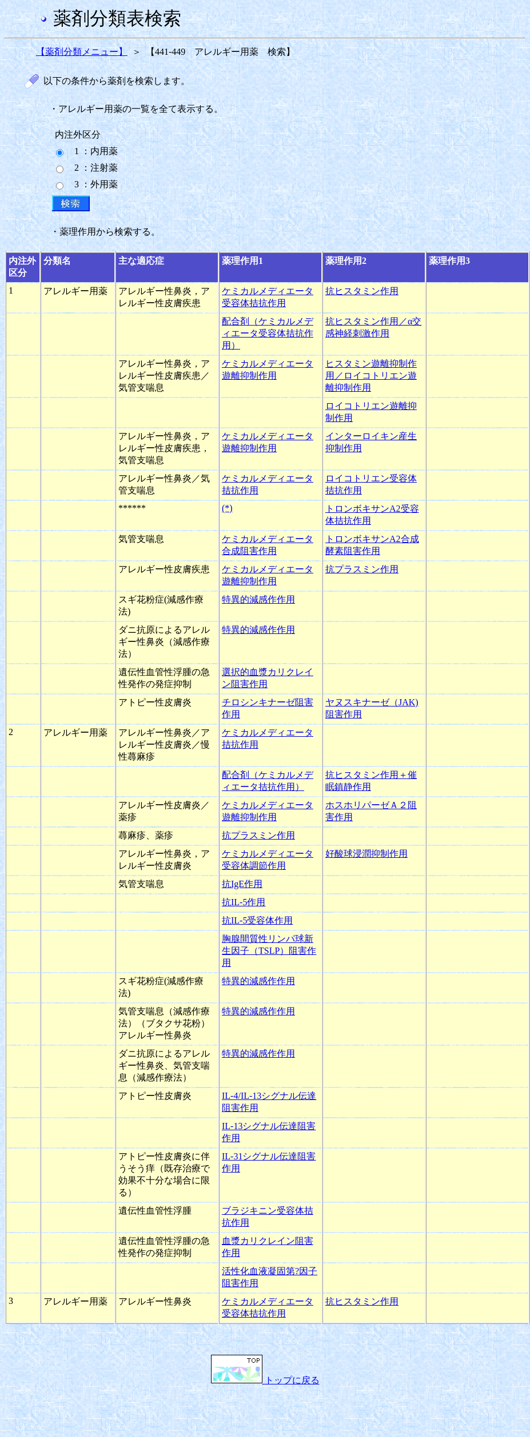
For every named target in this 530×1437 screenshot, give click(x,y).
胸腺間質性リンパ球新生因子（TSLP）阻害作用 (269, 951)
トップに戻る (265, 1380)
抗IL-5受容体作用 (257, 920)
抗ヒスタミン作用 (362, 291)
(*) (227, 508)
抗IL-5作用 (243, 902)
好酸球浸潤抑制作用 (366, 853)
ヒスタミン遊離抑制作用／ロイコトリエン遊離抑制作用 (371, 375)
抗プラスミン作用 (362, 569)
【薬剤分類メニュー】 (81, 52)
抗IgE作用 (242, 884)
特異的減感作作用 (258, 599)
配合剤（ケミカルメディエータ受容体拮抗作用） (267, 333)
